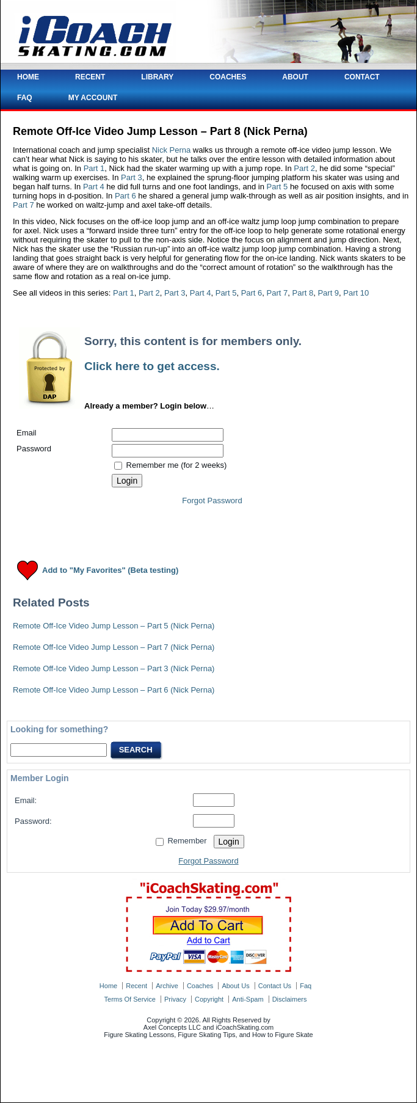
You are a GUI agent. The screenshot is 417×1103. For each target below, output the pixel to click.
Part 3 (131, 177)
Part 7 (23, 204)
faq (305, 985)
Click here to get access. (152, 366)
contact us (274, 985)
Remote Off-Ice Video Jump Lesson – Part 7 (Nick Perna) (113, 647)
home (108, 985)
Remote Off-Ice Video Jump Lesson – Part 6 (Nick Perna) (113, 689)
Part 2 (304, 168)
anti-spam (247, 999)
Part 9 (328, 292)
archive (167, 985)
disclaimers (289, 999)
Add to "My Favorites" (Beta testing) (110, 570)
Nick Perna (171, 150)
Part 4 (93, 186)
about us (235, 985)
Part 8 (302, 292)
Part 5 (277, 186)
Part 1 (94, 168)
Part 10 (356, 292)
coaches (200, 985)
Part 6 (125, 195)
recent (136, 985)
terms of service (130, 999)
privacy (175, 999)
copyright (209, 999)
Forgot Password (212, 500)
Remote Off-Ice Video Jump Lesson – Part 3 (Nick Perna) (113, 668)
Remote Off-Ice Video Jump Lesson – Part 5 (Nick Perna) (113, 625)
